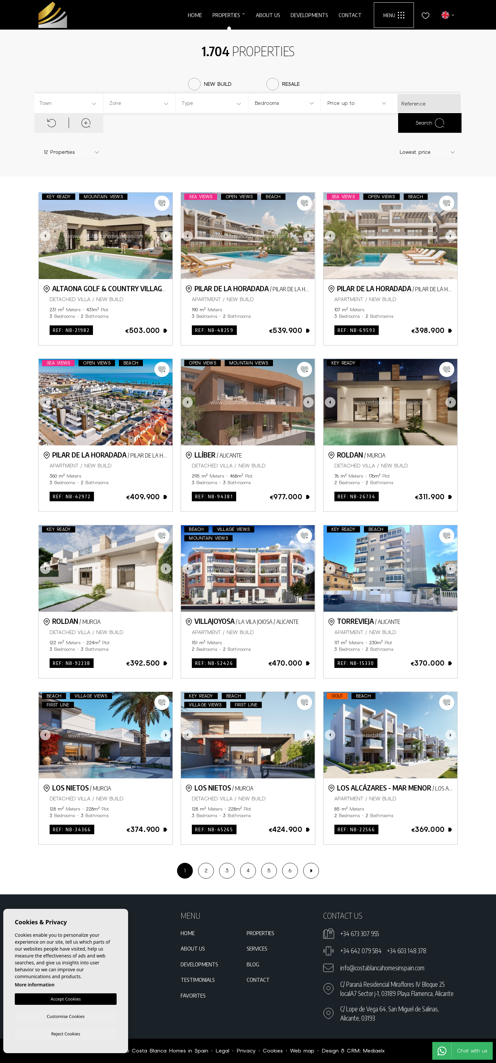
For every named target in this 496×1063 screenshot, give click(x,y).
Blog (253, 964)
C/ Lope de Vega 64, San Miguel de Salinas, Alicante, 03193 (389, 1013)
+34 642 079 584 (361, 951)
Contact (350, 14)
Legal (222, 1050)
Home (195, 14)
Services (257, 948)
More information (35, 983)
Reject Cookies (65, 1033)
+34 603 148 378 (406, 951)
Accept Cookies (66, 998)
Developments (309, 14)
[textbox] (70, 103)
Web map (302, 1050)
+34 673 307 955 (359, 933)
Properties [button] (226, 14)
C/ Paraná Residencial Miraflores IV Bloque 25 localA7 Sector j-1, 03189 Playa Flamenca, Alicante (397, 989)
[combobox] (68, 103)
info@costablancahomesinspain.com (382, 968)
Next (165, 236)
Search (430, 123)
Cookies (273, 1050)
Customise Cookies (65, 1015)
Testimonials (198, 979)
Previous (45, 236)
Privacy (246, 1050)
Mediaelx (374, 1050)
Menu (393, 15)
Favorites (193, 995)
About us (268, 14)
